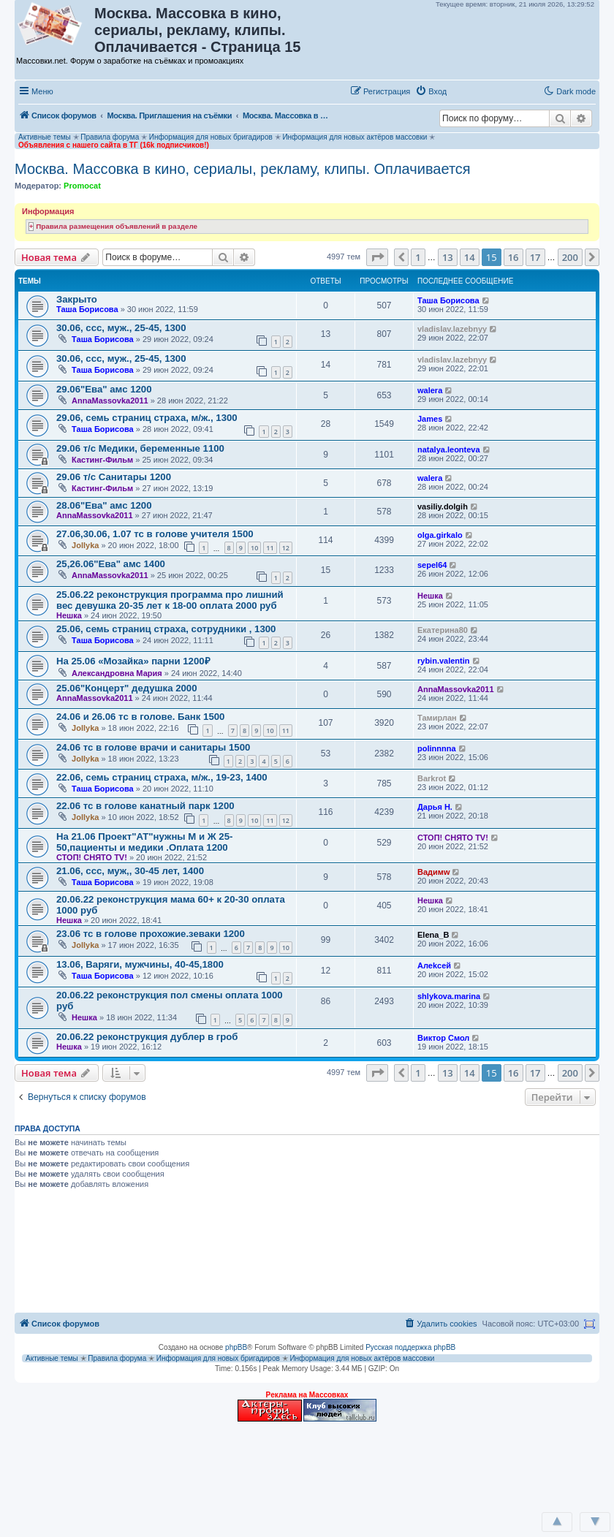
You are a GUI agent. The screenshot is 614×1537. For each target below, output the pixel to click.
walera (429, 390)
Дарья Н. (434, 806)
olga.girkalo (440, 535)
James (429, 418)
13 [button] (447, 257)
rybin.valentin (443, 660)
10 (254, 548)
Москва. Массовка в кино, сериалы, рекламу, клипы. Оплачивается (243, 169)
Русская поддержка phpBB (410, 1347)
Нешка (69, 615)
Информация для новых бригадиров (211, 137)
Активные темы (44, 137)
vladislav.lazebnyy (452, 329)
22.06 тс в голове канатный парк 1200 (145, 805)
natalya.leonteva (448, 449)
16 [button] (513, 257)
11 (269, 548)
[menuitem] (431, 91)
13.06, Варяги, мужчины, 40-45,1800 (140, 964)
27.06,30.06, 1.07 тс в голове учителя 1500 (155, 533)
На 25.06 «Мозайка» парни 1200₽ (133, 661)
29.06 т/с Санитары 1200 (113, 476)
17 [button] (535, 257)
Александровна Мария (117, 673)
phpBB (236, 1347)
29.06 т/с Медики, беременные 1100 (140, 448)
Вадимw (433, 872)
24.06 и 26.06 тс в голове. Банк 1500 (140, 716)
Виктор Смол (443, 1037)
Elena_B (433, 934)
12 (285, 548)
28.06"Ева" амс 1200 (103, 505)
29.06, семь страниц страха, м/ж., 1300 (147, 417)
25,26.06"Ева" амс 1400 (110, 563)
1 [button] (417, 257)
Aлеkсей (434, 965)
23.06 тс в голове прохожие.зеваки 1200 (150, 933)
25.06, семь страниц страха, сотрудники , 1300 (166, 628)
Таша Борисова (87, 309)
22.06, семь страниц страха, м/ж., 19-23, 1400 (162, 777)
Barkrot (431, 778)
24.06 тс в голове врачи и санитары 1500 (153, 747)
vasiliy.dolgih (442, 506)
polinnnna (436, 748)
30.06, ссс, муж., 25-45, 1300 (121, 327)
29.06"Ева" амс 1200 (103, 389)
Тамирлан (437, 717)
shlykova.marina (448, 996)
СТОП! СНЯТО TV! (91, 857)
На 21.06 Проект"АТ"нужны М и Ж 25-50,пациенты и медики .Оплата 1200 (144, 842)
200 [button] (570, 257)
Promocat (82, 185)
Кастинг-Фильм (102, 459)
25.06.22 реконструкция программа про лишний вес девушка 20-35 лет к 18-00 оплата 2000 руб (170, 600)
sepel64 (432, 565)
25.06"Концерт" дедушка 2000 (126, 688)
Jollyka (85, 545)
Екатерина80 (442, 630)
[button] (467, 90)
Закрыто (76, 299)
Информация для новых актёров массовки (354, 137)
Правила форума (109, 137)
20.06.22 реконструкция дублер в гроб (147, 1036)
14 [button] (469, 257)
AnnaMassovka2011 (110, 400)
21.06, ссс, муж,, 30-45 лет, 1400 (130, 870)
